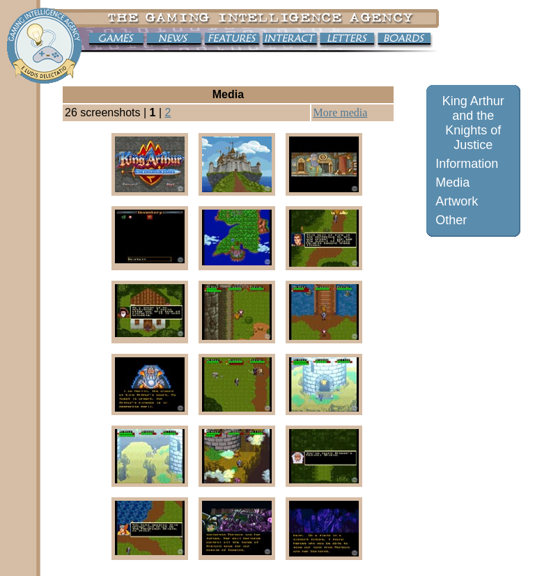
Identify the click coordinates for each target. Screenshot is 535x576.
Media (452, 182)
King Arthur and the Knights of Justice (473, 123)
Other (451, 220)
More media (340, 112)
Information (466, 164)
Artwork (456, 201)
